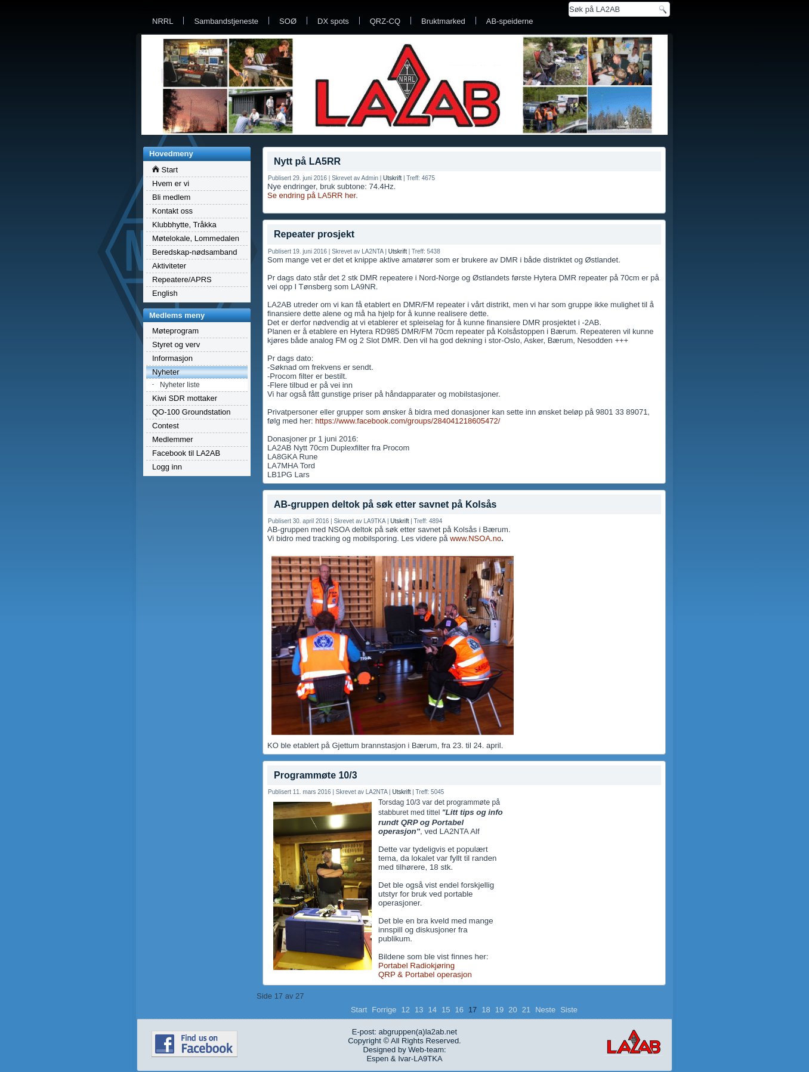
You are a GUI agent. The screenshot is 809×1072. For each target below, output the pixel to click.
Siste (569, 1009)
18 (485, 1009)
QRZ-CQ (385, 21)
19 (499, 1009)
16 (459, 1009)
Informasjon (172, 358)
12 (406, 1009)
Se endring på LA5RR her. (312, 195)
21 (526, 1009)
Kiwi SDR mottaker (184, 398)
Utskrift (392, 178)
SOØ (288, 21)
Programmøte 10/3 (315, 775)
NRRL (162, 21)
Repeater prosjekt (314, 234)
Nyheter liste (180, 385)
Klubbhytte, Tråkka (184, 224)
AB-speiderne (509, 21)
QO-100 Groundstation (191, 411)
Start (165, 169)
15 (445, 1009)
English (165, 293)
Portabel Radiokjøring (416, 965)
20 (512, 1009)
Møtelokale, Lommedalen (195, 238)
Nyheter (166, 371)
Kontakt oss (172, 210)
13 (419, 1009)
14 (432, 1009)
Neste (545, 1009)
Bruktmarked (443, 21)
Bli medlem (171, 197)
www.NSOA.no (475, 538)
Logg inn (167, 466)
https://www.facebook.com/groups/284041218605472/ (407, 420)
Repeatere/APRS (182, 279)
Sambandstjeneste (226, 21)
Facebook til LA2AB (186, 453)
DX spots (333, 21)
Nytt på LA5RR (307, 161)
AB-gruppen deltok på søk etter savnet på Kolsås (385, 504)
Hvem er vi (170, 183)
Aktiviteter (169, 265)
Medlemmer (172, 439)
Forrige (384, 1009)
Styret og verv (176, 344)
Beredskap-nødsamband (194, 252)
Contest (165, 425)
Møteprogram (175, 330)
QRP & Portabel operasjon (425, 974)
